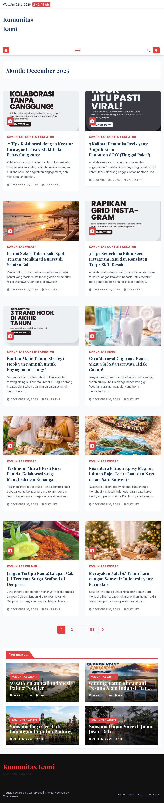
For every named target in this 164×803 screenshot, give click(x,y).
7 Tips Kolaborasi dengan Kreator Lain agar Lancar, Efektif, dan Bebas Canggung (40, 149)
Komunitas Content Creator (30, 137)
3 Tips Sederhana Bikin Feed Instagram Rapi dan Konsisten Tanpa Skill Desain (118, 259)
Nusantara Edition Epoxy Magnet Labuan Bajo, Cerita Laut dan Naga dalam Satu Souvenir (122, 473)
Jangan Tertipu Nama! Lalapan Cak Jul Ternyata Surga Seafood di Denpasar (40, 578)
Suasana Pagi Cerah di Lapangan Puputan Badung (41, 729)
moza (120, 695)
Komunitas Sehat (103, 351)
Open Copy (153, 794)
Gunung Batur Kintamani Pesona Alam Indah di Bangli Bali (121, 688)
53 (92, 629)
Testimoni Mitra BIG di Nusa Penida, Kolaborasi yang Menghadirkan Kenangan (34, 473)
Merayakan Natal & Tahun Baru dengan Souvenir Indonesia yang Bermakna (121, 578)
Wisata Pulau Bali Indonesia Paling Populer (41, 685)
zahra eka (51, 184)
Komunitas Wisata (22, 246)
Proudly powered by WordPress (23, 792)
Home (121, 794)
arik (40, 695)
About (131, 794)
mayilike (50, 289)
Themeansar (11, 796)
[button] (148, 50)
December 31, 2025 (25, 184)
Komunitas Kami (29, 766)
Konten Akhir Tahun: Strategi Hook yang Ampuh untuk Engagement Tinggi (35, 364)
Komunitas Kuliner (22, 566)
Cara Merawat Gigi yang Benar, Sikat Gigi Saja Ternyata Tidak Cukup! (118, 364)
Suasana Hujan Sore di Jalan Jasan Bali (120, 729)
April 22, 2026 (23, 695)
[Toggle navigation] (78, 50)
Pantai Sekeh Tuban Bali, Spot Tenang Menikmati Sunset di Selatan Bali (36, 259)
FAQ (140, 794)
